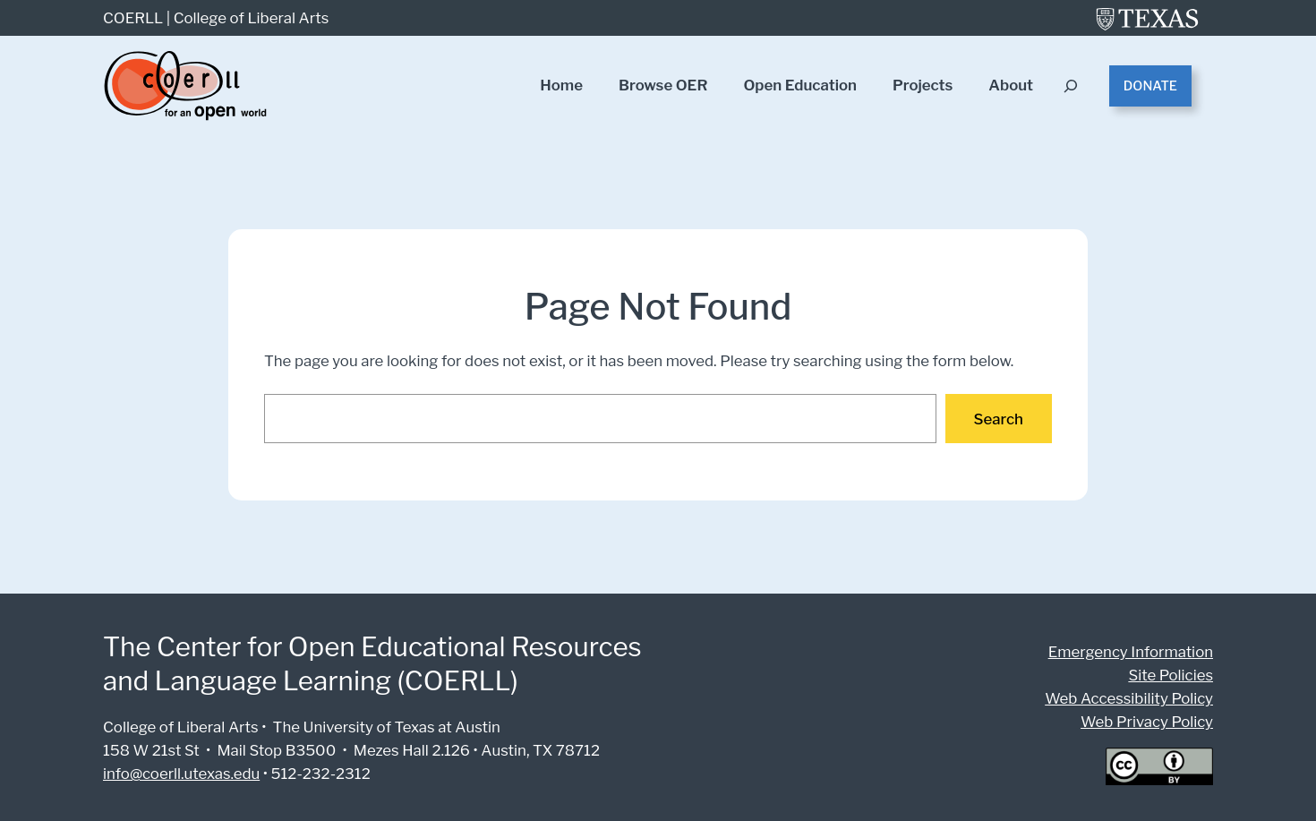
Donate (1150, 86)
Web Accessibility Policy (1133, 697)
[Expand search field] (1072, 86)
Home (562, 85)
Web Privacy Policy (1149, 721)
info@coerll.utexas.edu (179, 773)
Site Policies (1172, 674)
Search (999, 418)
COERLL (133, 17)
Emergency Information (1135, 651)
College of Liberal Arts (248, 17)
